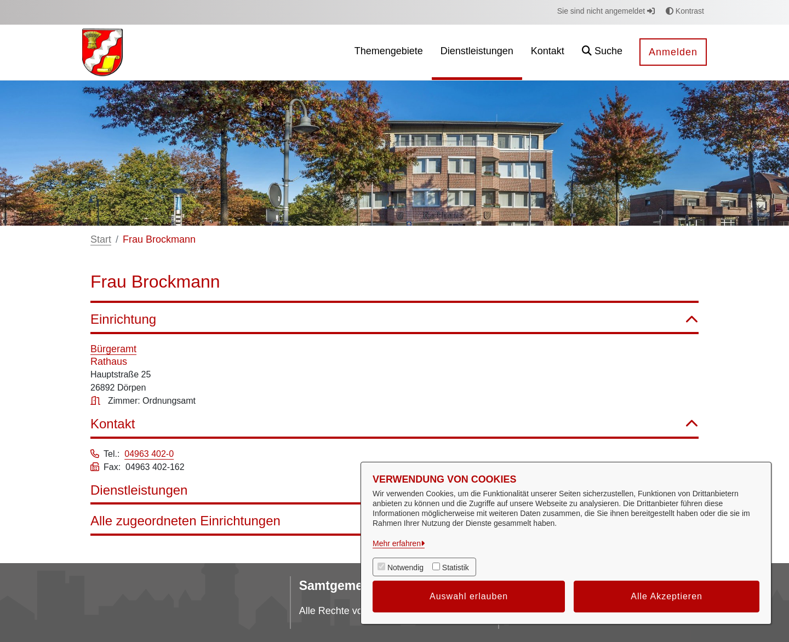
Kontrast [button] (685, 11)
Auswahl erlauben (469, 596)
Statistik (455, 567)
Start (100, 239)
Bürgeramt (113, 348)
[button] (602, 52)
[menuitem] (389, 52)
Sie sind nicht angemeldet (606, 11)
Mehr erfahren (397, 543)
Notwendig (405, 567)
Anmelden (673, 52)
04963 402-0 (149, 453)
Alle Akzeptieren (666, 596)
